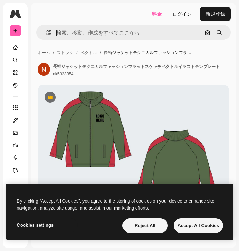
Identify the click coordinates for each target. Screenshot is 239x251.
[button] (46, 32)
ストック (65, 52)
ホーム (44, 52)
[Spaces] (19, 120)
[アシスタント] (19, 170)
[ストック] (15, 72)
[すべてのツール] (15, 107)
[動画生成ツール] (19, 145)
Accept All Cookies (198, 225)
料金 (157, 14)
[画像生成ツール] (19, 132)
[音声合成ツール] (19, 157)
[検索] (15, 60)
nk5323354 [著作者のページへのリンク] (63, 73)
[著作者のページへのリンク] (44, 69)
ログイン (182, 14)
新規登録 (215, 14)
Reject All (145, 225)
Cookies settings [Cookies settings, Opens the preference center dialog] (35, 225)
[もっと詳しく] (15, 85)
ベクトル (88, 52)
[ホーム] (15, 47)
